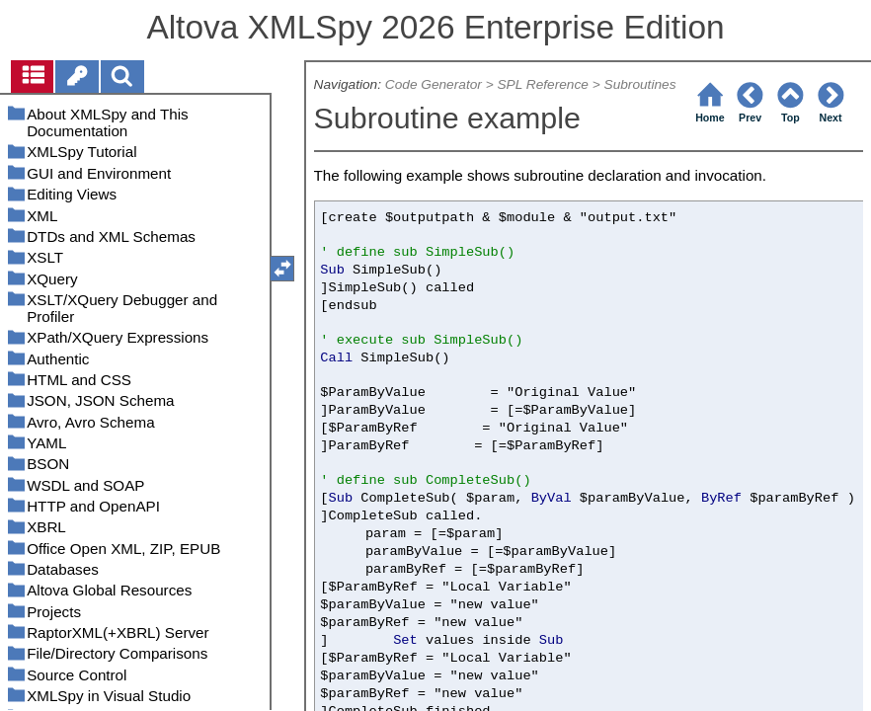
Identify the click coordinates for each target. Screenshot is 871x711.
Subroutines (640, 84)
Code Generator (433, 84)
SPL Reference (542, 84)
